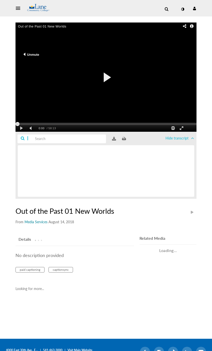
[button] (20, 8)
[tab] (25, 239)
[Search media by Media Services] (36, 222)
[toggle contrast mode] (182, 9)
